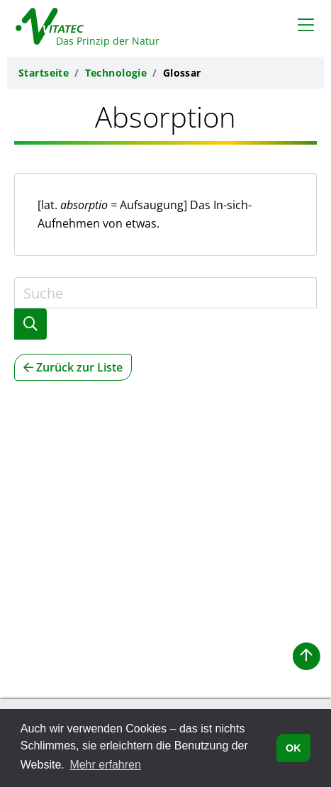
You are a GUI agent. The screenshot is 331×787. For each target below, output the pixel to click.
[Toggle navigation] (306, 24)
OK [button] (293, 748)
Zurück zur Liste (73, 367)
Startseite (43, 72)
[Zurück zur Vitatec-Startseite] (79, 23)
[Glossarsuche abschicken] (30, 324)
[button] (306, 656)
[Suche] (165, 292)
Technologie (116, 72)
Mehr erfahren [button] (105, 765)
